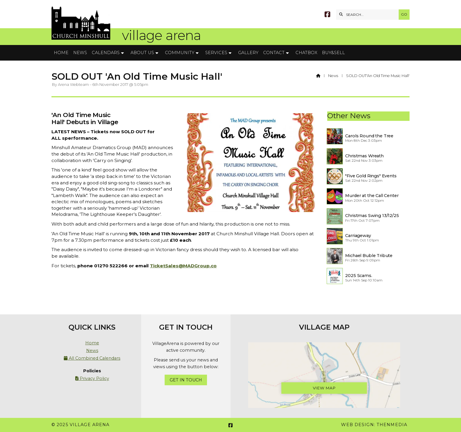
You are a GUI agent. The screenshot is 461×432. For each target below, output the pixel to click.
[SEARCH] (369, 14)
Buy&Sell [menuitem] (333, 52)
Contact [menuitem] (274, 52)
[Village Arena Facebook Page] (327, 15)
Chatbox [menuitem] (306, 52)
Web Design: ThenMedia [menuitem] (374, 424)
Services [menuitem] (216, 52)
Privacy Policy (92, 378)
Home (92, 343)
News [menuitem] (80, 52)
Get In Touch (186, 380)
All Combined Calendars (92, 358)
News (333, 76)
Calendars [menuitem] (106, 52)
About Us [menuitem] (142, 52)
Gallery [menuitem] (248, 52)
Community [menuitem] (179, 52)
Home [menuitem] (61, 52)
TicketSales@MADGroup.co (183, 265)
